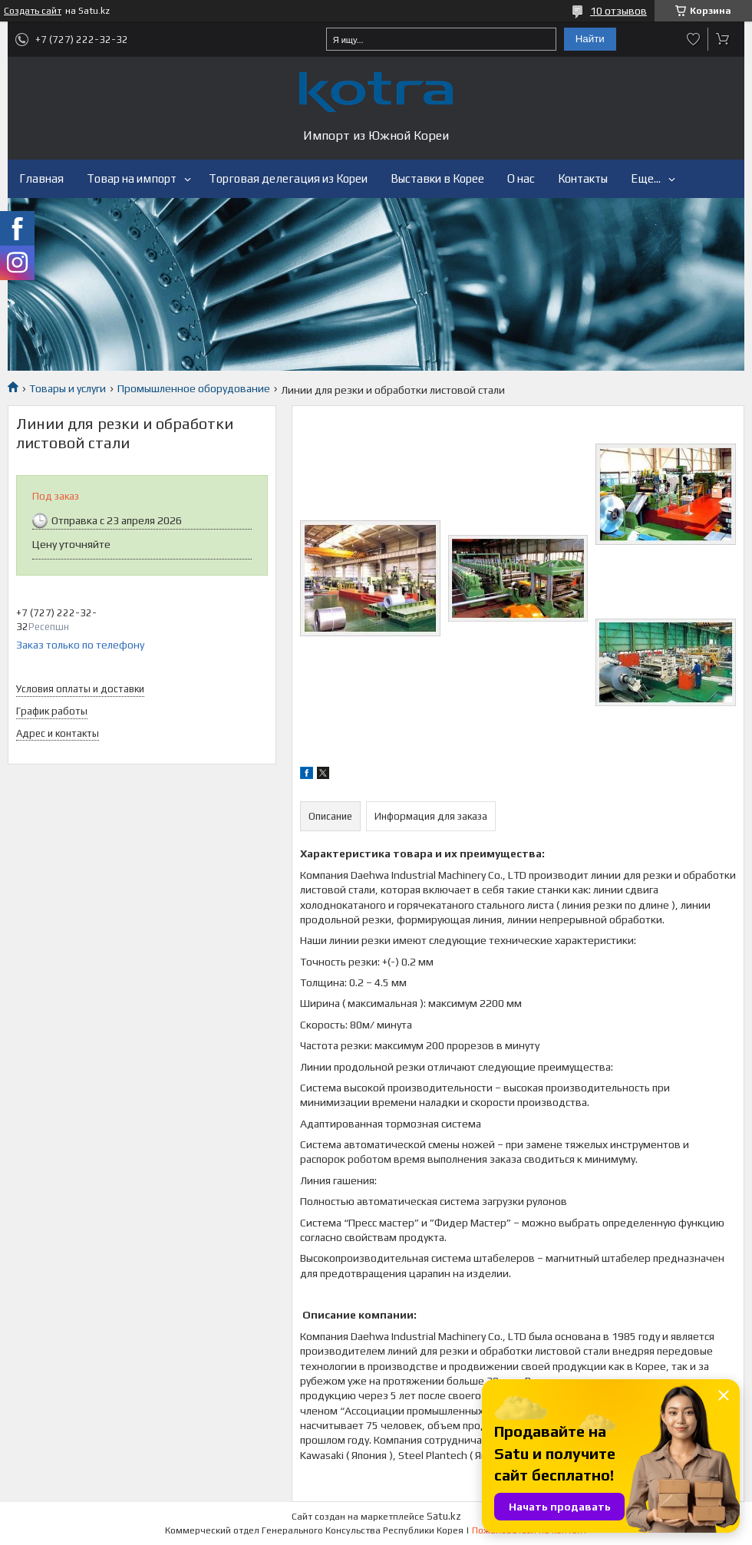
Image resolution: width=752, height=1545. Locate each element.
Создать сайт (32, 10)
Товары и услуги (67, 388)
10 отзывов (618, 11)
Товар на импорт (131, 178)
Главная (41, 178)
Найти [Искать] (590, 39)
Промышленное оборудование (193, 388)
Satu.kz (444, 1516)
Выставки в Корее (437, 178)
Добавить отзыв (693, 39)
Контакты (583, 178)
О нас (521, 178)
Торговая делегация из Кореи (288, 178)
